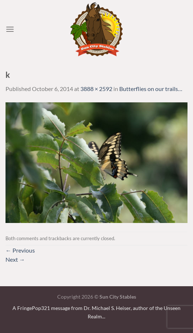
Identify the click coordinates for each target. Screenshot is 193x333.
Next (15, 259)
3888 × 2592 (96, 88)
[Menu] (10, 29)
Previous (20, 250)
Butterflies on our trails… (150, 88)
